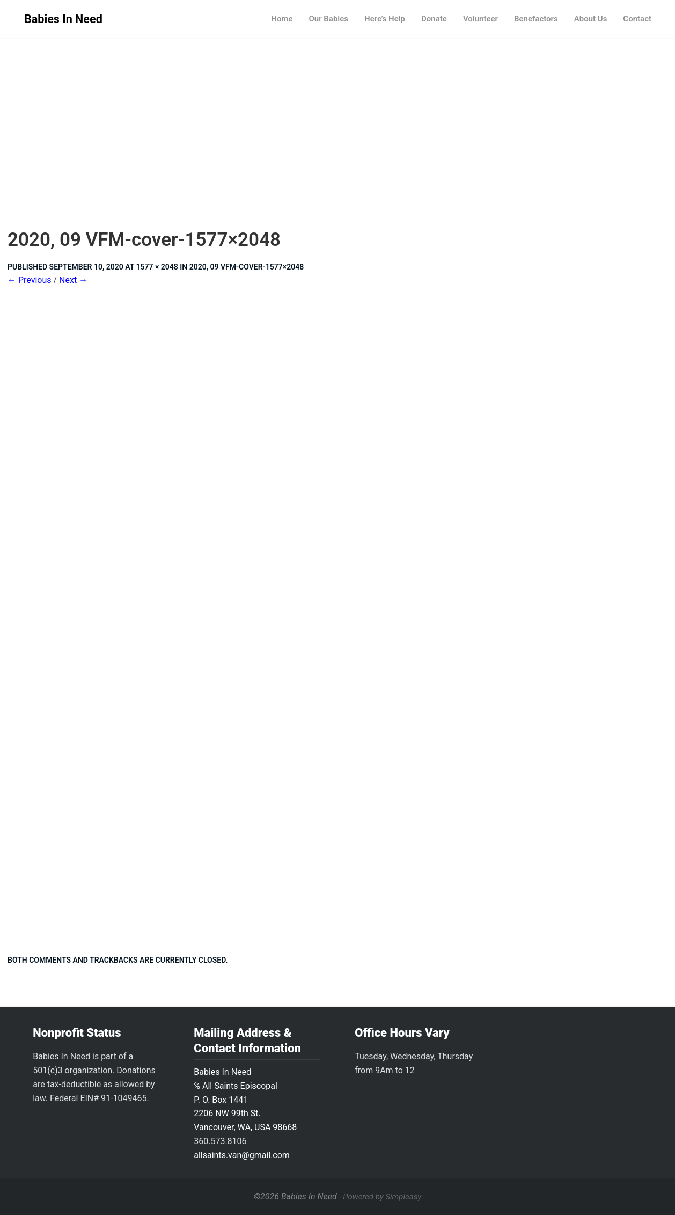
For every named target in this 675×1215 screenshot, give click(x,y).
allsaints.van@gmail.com (242, 1155)
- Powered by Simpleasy (380, 1197)
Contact (637, 19)
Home (281, 19)
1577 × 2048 (157, 267)
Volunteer (480, 19)
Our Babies (328, 19)
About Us (590, 19)
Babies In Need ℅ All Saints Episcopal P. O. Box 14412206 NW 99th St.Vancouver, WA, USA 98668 (245, 1100)
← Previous (30, 280)
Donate (434, 19)
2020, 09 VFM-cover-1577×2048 (246, 267)
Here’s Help (384, 19)
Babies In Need (63, 19)
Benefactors (536, 19)
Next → (73, 280)
